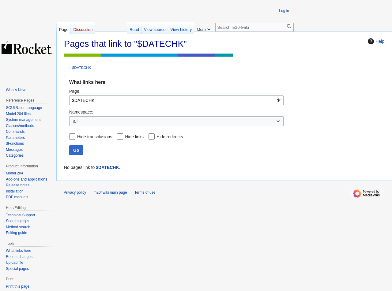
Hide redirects (169, 136)
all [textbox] (75, 121)
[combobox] (176, 100)
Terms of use (145, 192)
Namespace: (81, 112)
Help (375, 41)
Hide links (134, 136)
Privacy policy (75, 192)
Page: (75, 91)
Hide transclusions (94, 136)
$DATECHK (81, 67)
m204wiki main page (110, 192)
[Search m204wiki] (254, 27)
